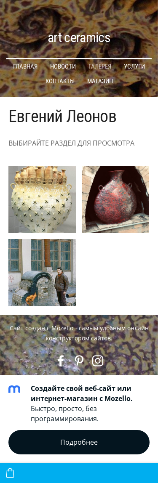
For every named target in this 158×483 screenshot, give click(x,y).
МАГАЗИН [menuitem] (100, 81)
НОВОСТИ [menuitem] (63, 66)
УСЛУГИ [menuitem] (134, 66)
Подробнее (79, 442)
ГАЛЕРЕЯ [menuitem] (99, 66)
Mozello (62, 328)
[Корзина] (10, 473)
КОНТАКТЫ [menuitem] (60, 81)
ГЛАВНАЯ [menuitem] (25, 66)
